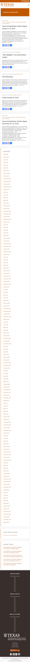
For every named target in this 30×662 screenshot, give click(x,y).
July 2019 (5, 346)
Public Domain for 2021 (10, 98)
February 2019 (6, 357)
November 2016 (7, 425)
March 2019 (6, 354)
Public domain (18, 22)
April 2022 (5, 265)
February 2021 (6, 303)
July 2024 (5, 192)
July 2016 (5, 435)
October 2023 (6, 216)
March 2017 (6, 414)
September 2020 (7, 316)
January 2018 (6, 387)
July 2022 (5, 257)
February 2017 (6, 416)
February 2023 (6, 238)
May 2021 (5, 295)
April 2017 (5, 411)
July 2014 (5, 492)
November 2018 (7, 365)
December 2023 (7, 211)
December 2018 (7, 362)
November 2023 (7, 214)
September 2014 (7, 487)
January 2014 (6, 508)
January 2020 (6, 335)
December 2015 (7, 452)
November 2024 (7, 181)
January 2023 (6, 241)
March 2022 (6, 268)
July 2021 (5, 289)
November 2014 (7, 481)
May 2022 (5, 262)
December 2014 (7, 479)
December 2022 (7, 243)
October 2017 (6, 395)
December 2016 (7, 422)
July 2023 (5, 224)
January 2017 (6, 419)
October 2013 (6, 516)
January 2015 (6, 476)
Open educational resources (18, 74)
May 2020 (5, 327)
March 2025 (6, 170)
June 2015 (5, 462)
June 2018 (5, 373)
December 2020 (7, 308)
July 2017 (5, 403)
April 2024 (5, 200)
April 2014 (5, 500)
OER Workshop (7, 77)
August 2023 (6, 222)
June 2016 (5, 438)
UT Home (3, 658)
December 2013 (7, 511)
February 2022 (6, 270)
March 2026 (6, 157)
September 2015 (7, 460)
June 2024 (5, 195)
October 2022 (6, 249)
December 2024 (7, 178)
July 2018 (5, 370)
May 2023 (5, 230)
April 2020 (5, 330)
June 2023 (5, 227)
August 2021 (6, 287)
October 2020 (6, 314)
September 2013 (7, 519)
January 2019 (6, 360)
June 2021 (5, 292)
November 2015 (7, 454)
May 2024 (5, 197)
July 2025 (5, 159)
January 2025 (6, 176)
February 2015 (6, 473)
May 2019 (5, 349)
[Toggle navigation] (28, 5)
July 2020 (5, 322)
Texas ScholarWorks (6, 23)
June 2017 (5, 406)
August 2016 (6, 433)
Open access (13, 22)
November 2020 (7, 311)
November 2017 (7, 392)
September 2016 (7, 430)
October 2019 (6, 341)
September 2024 (7, 186)
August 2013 (6, 522)
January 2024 (6, 208)
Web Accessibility (23, 658)
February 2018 (6, 384)
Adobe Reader (16, 659)
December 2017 (7, 389)
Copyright (14, 94)
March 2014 (6, 503)
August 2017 (6, 400)
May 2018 (5, 376)
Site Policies (17, 658)
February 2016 (6, 446)
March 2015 (6, 470)
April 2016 (5, 441)
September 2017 (7, 397)
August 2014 (6, 489)
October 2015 (6, 457)
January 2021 (6, 305)
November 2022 (7, 246)
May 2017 (5, 408)
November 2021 (7, 278)
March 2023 (6, 235)
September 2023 (7, 219)
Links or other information (15, 576)
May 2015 (5, 465)
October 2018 (6, 368)
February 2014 (6, 506)
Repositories (23, 22)
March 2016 (6, 443)
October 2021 (6, 281)
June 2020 (5, 324)
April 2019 (5, 351)
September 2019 (7, 343)
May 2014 (5, 498)
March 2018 (6, 381)
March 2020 (6, 333)
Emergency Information (10, 658)
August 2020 (6, 319)
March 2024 (6, 203)
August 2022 (6, 254)
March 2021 (6, 300)
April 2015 (5, 468)
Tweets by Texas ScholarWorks (10, 535)
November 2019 (7, 338)
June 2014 (5, 495)
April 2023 (5, 232)
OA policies (8, 22)
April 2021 (5, 297)
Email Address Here (15, 646)
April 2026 (5, 154)
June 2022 (5, 260)
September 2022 (7, 251)
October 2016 (6, 427)
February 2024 (6, 205)
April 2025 (5, 168)
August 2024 (6, 189)
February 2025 (6, 173)
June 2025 (5, 162)
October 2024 (6, 184)
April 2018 (5, 379)
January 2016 (6, 449)
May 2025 (5, 165)
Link (15, 577)
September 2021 (7, 284)
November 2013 (7, 514)
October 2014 (6, 484)
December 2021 (7, 276)
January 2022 (6, 273)
